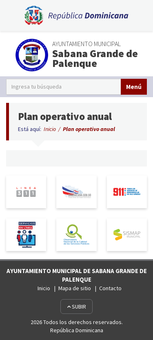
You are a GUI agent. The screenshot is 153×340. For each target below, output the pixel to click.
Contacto (110, 288)
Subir (76, 306)
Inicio (50, 129)
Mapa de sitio (74, 288)
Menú (134, 87)
